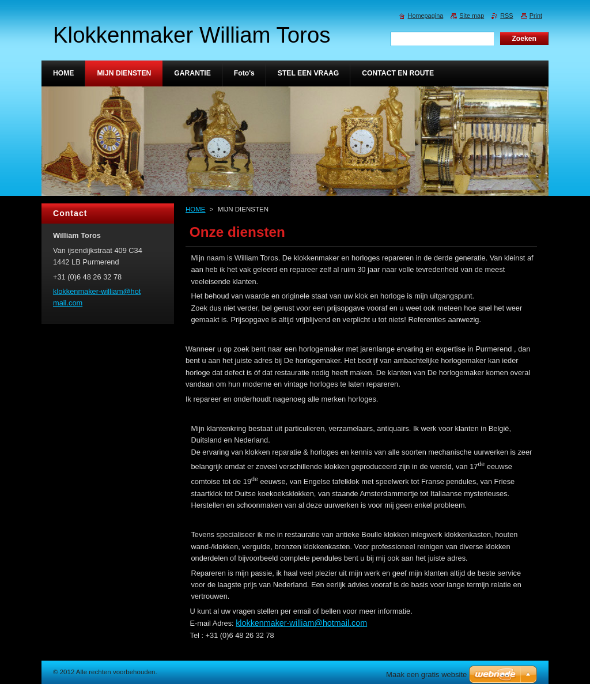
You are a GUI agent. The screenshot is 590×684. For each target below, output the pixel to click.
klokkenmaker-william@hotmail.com (301, 623)
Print (536, 15)
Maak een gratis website (426, 674)
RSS (506, 15)
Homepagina (426, 15)
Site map (471, 15)
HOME (196, 209)
